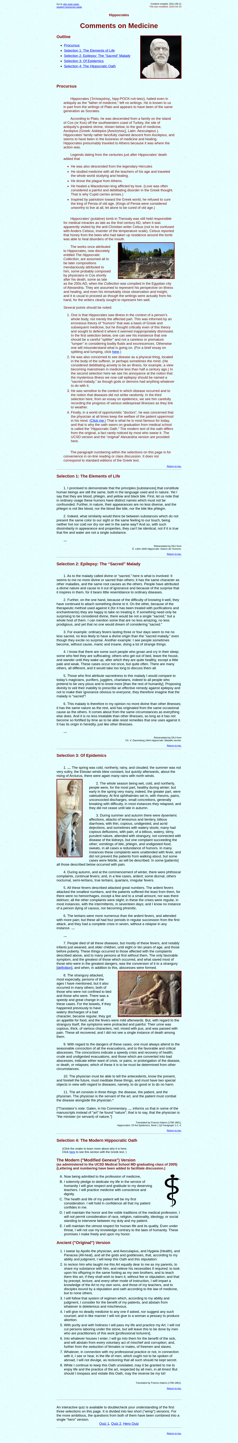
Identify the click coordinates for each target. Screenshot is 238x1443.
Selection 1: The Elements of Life (89, 50)
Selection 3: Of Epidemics (84, 61)
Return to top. (174, 466)
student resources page (69, 7)
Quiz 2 (116, 1424)
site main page (71, 4)
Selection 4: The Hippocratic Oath (90, 66)
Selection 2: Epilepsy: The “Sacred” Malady (97, 56)
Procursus (72, 45)
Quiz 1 (104, 1424)
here (115, 352)
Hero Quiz (131, 1424)
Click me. (98, 420)
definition (64, 968)
